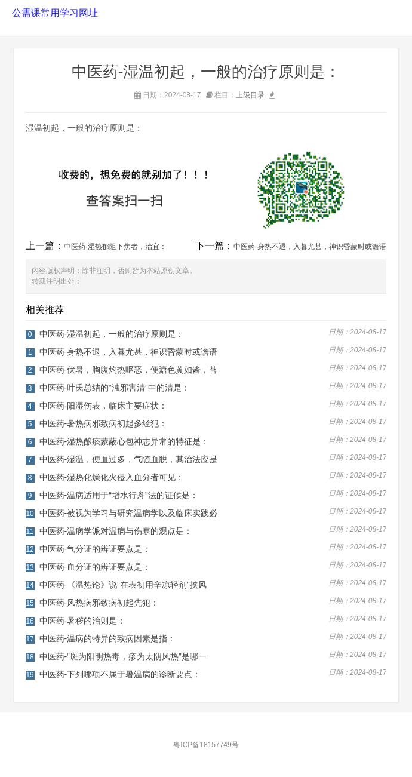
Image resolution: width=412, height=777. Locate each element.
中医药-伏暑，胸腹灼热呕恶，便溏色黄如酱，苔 (128, 369)
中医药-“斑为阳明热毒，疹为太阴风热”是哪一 (123, 656)
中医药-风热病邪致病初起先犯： (99, 602)
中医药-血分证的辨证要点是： (95, 567)
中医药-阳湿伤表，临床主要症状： (103, 405)
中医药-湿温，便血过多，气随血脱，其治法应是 (128, 459)
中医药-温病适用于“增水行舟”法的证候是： (118, 495)
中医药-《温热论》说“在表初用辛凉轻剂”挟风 (123, 584)
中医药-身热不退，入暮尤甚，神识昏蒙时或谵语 (309, 246)
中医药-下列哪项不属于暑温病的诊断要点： (120, 674)
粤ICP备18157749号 (205, 745)
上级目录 (250, 95)
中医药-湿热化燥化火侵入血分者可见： (112, 477)
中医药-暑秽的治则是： (82, 620)
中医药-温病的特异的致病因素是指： (107, 638)
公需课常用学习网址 (54, 13)
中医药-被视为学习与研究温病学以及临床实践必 (128, 513)
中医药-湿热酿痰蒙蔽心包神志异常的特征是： (124, 441)
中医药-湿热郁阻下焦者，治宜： (115, 246)
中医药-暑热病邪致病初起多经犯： (103, 423)
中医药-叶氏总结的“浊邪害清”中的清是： (114, 387)
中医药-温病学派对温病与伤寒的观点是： (116, 531)
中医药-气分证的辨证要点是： (95, 549)
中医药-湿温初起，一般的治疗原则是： (112, 334)
